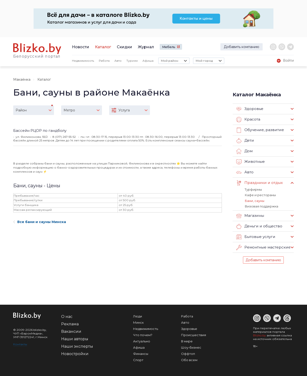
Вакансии (71, 331)
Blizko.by (259, 335)
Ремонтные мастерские (263, 247)
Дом (244, 151)
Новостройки (75, 353)
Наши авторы (74, 338)
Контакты (20, 344)
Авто (118, 60)
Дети (245, 140)
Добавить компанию (241, 47)
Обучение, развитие (259, 130)
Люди (137, 316)
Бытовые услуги (255, 236)
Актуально (141, 341)
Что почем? (142, 335)
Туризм (132, 60)
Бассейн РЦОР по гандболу (39, 130)
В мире (187, 341)
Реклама (70, 323)
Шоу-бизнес (191, 347)
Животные (250, 161)
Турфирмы (253, 189)
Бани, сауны (254, 200)
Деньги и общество (259, 226)
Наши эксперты (77, 346)
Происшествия (193, 335)
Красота (248, 119)
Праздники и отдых (259, 183)
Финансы (140, 353)
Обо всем (189, 360)
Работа (104, 60)
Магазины (250, 215)
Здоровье (249, 109)
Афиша (148, 60)
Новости (80, 47)
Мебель (168, 47)
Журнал (146, 47)
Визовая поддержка (261, 206)
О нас (66, 316)
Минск (138, 322)
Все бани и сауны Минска (39, 222)
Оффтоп (188, 353)
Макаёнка (21, 79)
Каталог (103, 47)
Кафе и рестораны (260, 195)
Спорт (138, 360)
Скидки (124, 47)
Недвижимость (83, 60)
